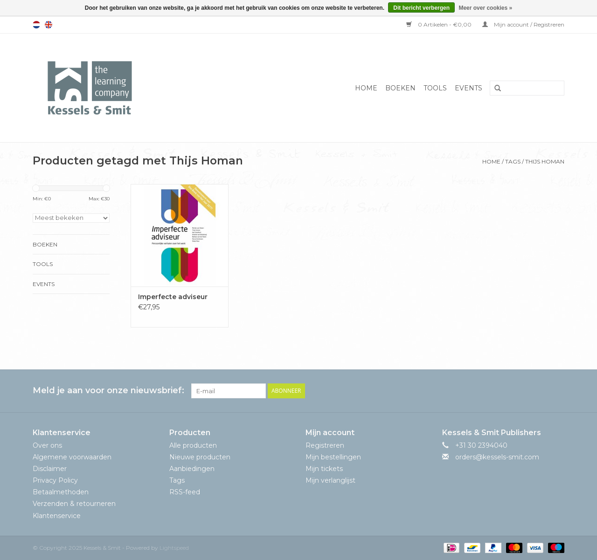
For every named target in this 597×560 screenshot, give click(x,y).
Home (366, 88)
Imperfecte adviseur (173, 297)
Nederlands (36, 24)
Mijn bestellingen (333, 457)
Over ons (47, 445)
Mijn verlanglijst (330, 480)
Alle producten (193, 445)
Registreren (324, 445)
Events (468, 88)
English (48, 24)
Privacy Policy (55, 480)
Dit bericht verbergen (421, 8)
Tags (513, 161)
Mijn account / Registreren (523, 24)
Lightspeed (174, 547)
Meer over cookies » (485, 8)
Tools (435, 88)
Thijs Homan (544, 161)
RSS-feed (184, 492)
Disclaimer (50, 468)
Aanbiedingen (192, 468)
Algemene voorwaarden (72, 457)
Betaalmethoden (61, 492)
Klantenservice (57, 516)
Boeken (400, 88)
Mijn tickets (324, 468)
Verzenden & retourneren (74, 503)
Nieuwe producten (199, 457)
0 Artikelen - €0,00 (439, 24)
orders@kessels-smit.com (497, 457)
